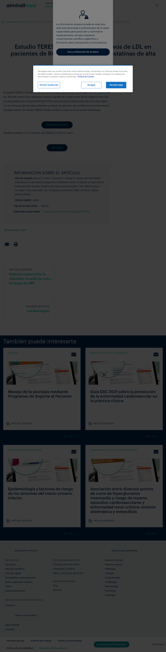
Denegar (91, 85)
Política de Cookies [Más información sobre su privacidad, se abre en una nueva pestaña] (86, 77)
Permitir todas (116, 85)
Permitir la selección (49, 85)
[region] (83, 78)
